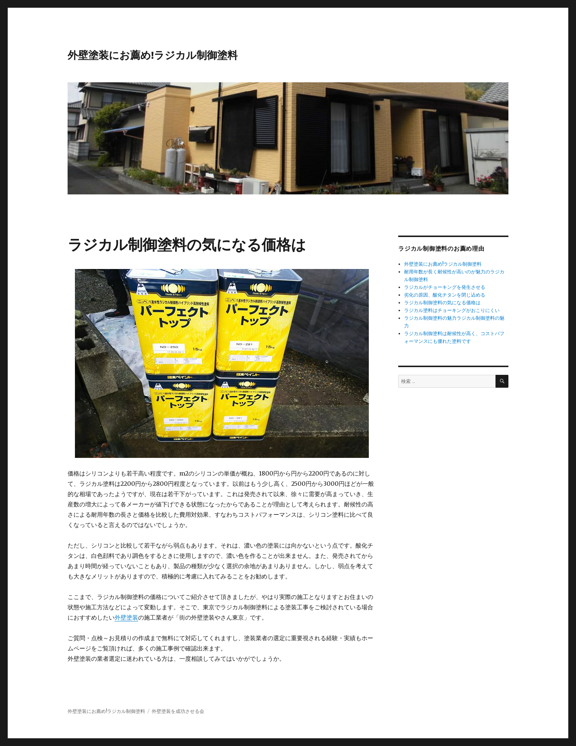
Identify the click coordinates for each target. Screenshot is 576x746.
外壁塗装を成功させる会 (178, 711)
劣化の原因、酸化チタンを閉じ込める (444, 295)
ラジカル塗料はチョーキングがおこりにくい (452, 310)
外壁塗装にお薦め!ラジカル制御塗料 (153, 55)
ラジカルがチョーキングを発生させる (444, 287)
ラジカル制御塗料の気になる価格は (442, 303)
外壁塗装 (126, 617)
